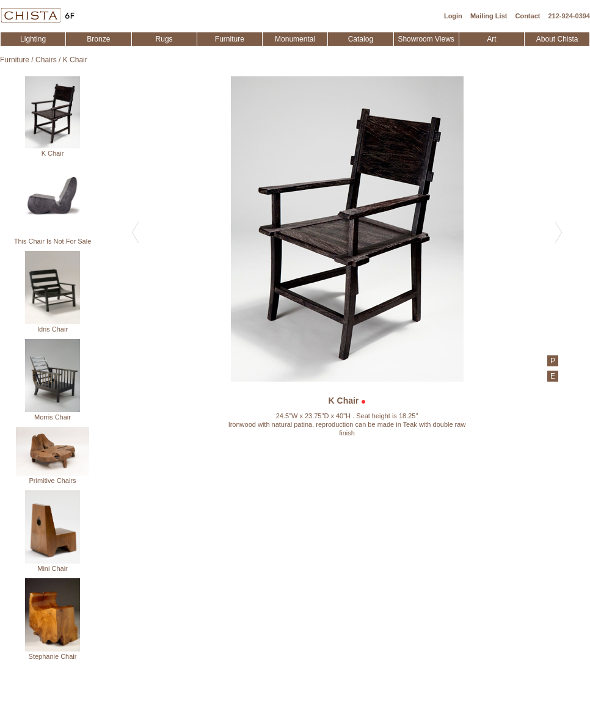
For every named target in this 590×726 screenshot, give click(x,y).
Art (491, 39)
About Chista (557, 39)
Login (453, 16)
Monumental (295, 39)
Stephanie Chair (52, 619)
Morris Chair (52, 380)
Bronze (98, 39)
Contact (527, 16)
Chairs (46, 60)
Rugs (164, 39)
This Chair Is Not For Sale (53, 204)
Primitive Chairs (52, 455)
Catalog (360, 39)
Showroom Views (426, 39)
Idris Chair (52, 292)
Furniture (229, 39)
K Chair (75, 60)
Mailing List (489, 16)
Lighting (33, 39)
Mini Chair (52, 531)
